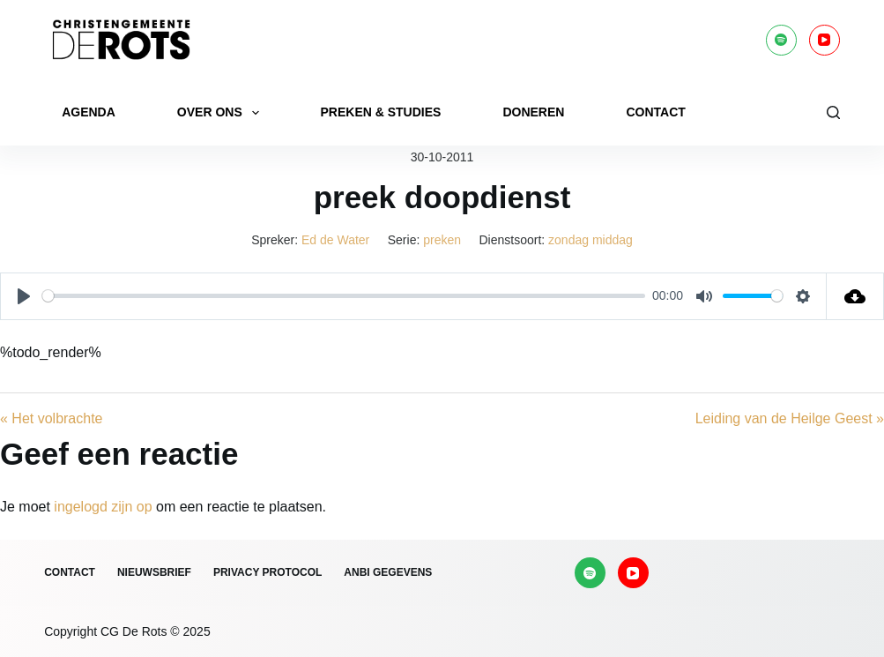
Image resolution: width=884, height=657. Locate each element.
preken (442, 240)
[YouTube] (824, 40)
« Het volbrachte (51, 418)
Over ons (221, 112)
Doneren (533, 112)
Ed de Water (335, 240)
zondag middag (590, 240)
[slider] (343, 295)
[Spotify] (781, 40)
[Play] (24, 296)
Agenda (88, 112)
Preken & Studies (381, 112)
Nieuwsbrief (154, 572)
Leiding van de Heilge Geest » (789, 418)
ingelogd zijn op (103, 506)
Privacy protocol (267, 572)
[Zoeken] (833, 112)
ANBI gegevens (388, 572)
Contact (655, 112)
